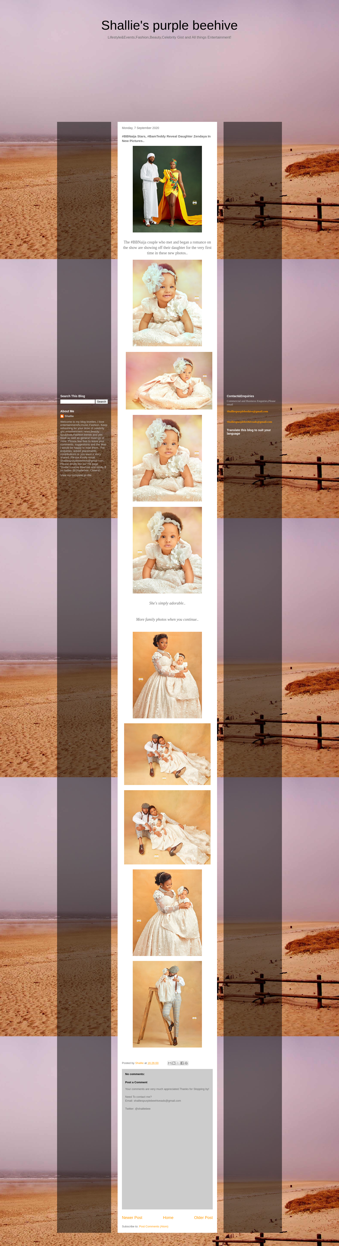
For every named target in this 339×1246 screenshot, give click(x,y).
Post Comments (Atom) (153, 1226)
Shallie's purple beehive (169, 25)
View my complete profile (75, 475)
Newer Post (132, 1217)
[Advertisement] (169, 82)
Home (168, 1217)
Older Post (203, 1217)
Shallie (69, 416)
